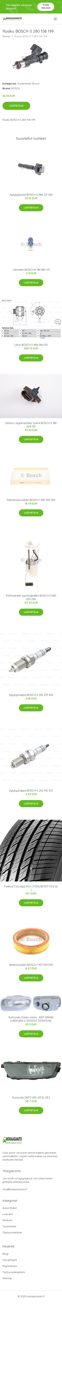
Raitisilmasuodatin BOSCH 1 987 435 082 (31, 500)
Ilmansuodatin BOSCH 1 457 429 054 (31, 964)
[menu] (56, 18)
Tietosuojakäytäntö (13, 1272)
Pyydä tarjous (45, 6)
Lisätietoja (16, 105)
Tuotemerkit (24, 83)
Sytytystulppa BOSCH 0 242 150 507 (31, 790)
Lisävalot (7, 1214)
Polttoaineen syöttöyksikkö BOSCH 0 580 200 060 (31, 597)
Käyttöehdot (9, 1266)
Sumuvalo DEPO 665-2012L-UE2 (31, 1097)
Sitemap (7, 1278)
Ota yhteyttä (9, 1260)
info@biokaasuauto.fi (14, 1189)
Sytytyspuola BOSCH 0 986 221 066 (31, 194)
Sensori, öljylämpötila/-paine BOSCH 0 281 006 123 (31, 424)
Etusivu (6, 36)
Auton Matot (9, 1208)
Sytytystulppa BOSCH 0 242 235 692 (31, 695)
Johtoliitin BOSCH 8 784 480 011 (31, 269)
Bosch (36, 83)
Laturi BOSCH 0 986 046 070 (31, 344)
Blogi (5, 1253)
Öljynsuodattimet (12, 1232)
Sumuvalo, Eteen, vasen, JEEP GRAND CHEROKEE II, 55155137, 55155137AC (31, 1019)
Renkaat (7, 1220)
